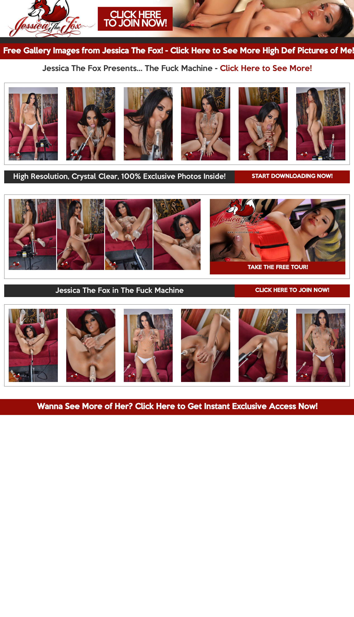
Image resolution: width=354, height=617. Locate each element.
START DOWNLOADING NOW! (292, 176)
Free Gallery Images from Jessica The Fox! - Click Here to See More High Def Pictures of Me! (178, 51)
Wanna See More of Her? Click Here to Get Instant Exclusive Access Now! (177, 406)
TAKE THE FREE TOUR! (278, 267)
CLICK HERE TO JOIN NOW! (292, 290)
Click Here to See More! (266, 68)
